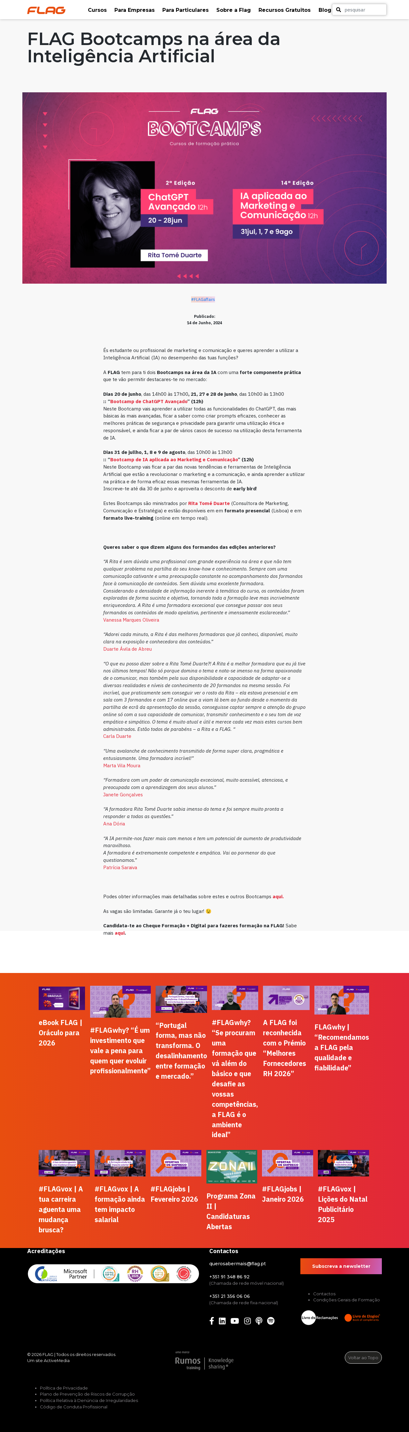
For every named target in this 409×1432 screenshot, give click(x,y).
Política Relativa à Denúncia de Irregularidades (89, 1400)
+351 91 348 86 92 (229, 1277)
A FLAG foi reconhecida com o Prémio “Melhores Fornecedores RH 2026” (284, 1048)
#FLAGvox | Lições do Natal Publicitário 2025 (342, 1204)
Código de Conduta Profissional (73, 1406)
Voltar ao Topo (363, 1357)
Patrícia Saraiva (120, 867)
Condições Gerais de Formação (346, 1299)
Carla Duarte (117, 736)
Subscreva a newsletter (341, 1266)
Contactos (324, 1293)
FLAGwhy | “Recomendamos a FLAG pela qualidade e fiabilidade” (341, 1047)
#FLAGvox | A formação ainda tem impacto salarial (120, 1204)
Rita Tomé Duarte (209, 503)
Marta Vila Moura (121, 765)
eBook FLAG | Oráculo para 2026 (60, 1032)
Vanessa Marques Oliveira (131, 619)
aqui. (278, 896)
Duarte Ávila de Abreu (127, 649)
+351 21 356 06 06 (229, 1296)
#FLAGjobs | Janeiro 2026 (283, 1194)
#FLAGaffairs (203, 299)
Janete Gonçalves (123, 794)
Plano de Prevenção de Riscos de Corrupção (87, 1394)
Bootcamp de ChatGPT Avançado (148, 401)
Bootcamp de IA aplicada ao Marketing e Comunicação (174, 459)
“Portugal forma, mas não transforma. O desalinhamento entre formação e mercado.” (181, 1051)
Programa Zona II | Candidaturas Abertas (231, 1211)
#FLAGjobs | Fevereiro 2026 (174, 1194)
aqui (120, 933)
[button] (98, 10)
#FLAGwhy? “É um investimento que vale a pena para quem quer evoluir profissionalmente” (120, 1051)
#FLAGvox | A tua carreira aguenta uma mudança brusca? (61, 1209)
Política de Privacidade (64, 1387)
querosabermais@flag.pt (237, 1264)
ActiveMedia (57, 1360)
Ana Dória (114, 823)
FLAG (47, 1354)
